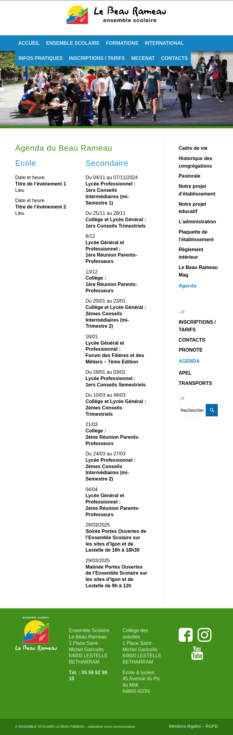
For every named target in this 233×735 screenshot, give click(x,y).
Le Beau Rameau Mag (198, 271)
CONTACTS (192, 340)
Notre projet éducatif (192, 208)
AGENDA (189, 361)
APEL (185, 373)
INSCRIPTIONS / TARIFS (197, 326)
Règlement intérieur (191, 253)
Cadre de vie (193, 148)
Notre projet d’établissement (197, 190)
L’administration (197, 221)
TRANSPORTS (195, 383)
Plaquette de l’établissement (196, 235)
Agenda (188, 285)
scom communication (119, 726)
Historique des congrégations (195, 162)
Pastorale (190, 176)
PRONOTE (191, 350)
